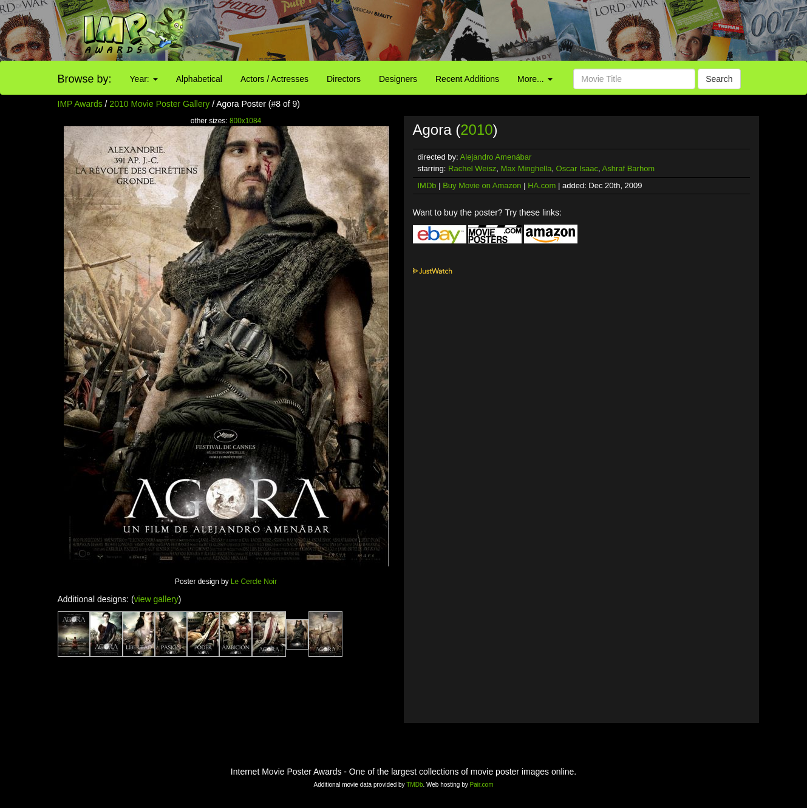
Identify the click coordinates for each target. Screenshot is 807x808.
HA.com (542, 185)
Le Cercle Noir (254, 581)
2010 (476, 129)
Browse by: (85, 79)
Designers (398, 79)
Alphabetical (199, 79)
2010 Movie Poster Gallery (159, 104)
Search (719, 79)
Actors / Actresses (274, 79)
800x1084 (245, 121)
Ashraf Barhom (628, 168)
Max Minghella (526, 168)
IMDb (427, 185)
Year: (144, 79)
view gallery (156, 599)
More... (534, 79)
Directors (344, 79)
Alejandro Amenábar (496, 156)
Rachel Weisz (472, 168)
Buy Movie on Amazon (482, 185)
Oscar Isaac (577, 168)
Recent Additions (467, 79)
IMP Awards (80, 104)
